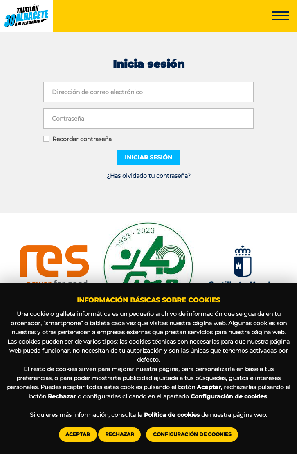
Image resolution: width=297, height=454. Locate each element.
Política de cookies (172, 414)
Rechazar (119, 434)
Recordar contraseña (82, 139)
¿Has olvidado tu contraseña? (149, 175)
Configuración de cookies (192, 434)
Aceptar (77, 434)
